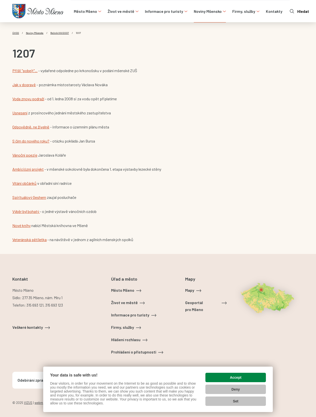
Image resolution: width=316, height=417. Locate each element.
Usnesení (19, 112)
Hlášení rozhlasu (125, 339)
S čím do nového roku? (30, 141)
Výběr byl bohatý (26, 211)
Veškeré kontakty (27, 327)
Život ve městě (124, 302)
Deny (235, 389)
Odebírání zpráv (31, 380)
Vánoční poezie (24, 155)
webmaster (42, 403)
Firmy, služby (122, 327)
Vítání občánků (24, 183)
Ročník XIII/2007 (59, 32)
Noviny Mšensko (34, 32)
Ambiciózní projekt (28, 169)
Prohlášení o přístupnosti (133, 352)
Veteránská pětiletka (29, 239)
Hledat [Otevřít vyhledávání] (303, 11)
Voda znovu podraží (28, 98)
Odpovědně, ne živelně (30, 127)
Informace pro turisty (130, 315)
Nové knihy (21, 225)
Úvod (15, 32)
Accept (235, 377)
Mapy (189, 290)
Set (235, 401)
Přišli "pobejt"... (25, 70)
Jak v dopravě (24, 84)
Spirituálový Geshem (29, 197)
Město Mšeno (122, 290)
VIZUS (28, 403)
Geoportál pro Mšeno (194, 306)
